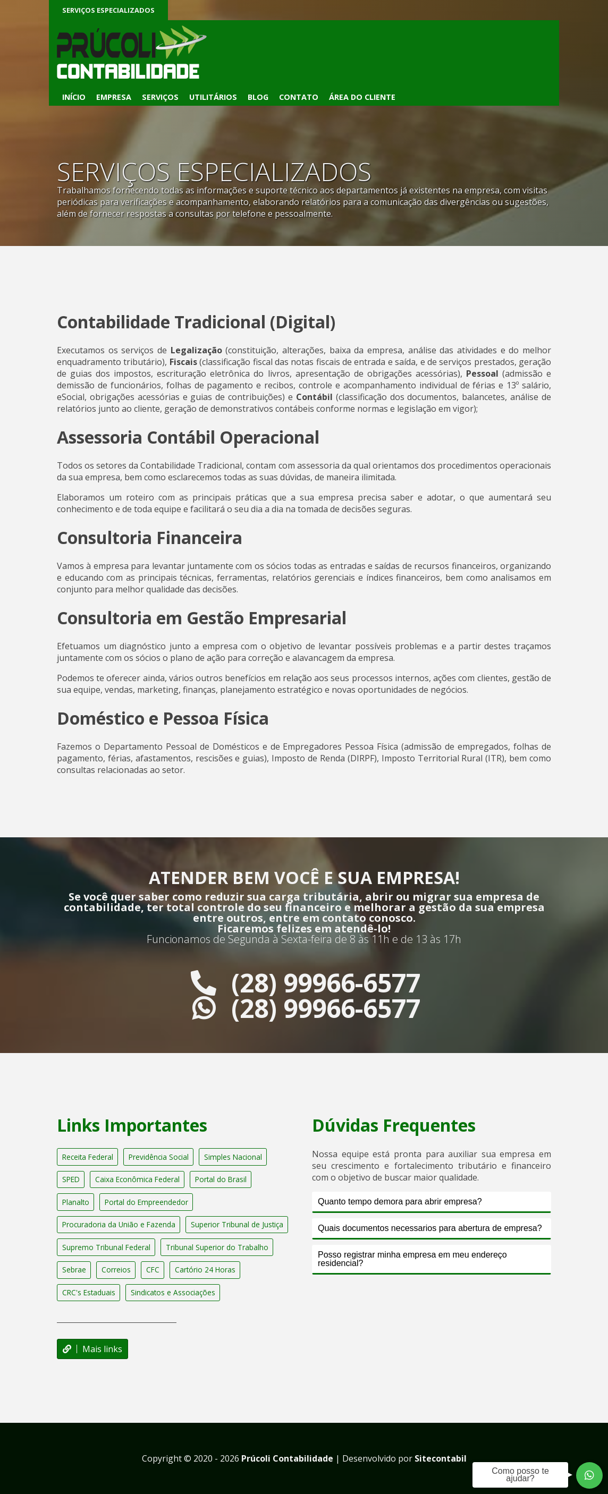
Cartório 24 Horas (205, 1269)
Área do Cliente (362, 97)
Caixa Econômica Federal (137, 1179)
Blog (258, 97)
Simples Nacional (233, 1157)
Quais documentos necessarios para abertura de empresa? (430, 1228)
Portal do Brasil (221, 1179)
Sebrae (74, 1269)
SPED (71, 1179)
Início (74, 97)
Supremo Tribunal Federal (106, 1247)
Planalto (75, 1202)
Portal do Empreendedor (146, 1202)
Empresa (113, 97)
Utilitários (213, 97)
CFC (152, 1269)
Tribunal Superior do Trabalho (217, 1247)
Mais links (92, 1349)
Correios (116, 1269)
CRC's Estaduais (88, 1292)
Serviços (160, 97)
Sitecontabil (441, 1458)
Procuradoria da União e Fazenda (118, 1224)
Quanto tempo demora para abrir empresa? (400, 1201)
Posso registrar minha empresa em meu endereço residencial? (412, 1259)
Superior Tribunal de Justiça (237, 1224)
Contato (298, 97)
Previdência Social (159, 1157)
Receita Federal (87, 1157)
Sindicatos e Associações (173, 1292)
